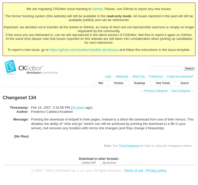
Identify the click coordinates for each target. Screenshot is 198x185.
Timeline (118, 83)
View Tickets (163, 83)
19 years (78, 107)
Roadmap (139, 83)
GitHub (97, 9)
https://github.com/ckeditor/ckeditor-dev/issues (84, 50)
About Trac (139, 76)
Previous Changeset (156, 90)
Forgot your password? (180, 76)
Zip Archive (109, 162)
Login (108, 76)
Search (184, 83)
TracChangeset (129, 145)
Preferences (156, 76)
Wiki (100, 83)
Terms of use (133, 170)
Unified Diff (89, 162)
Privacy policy (156, 170)
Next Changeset (181, 90)
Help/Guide (122, 76)
